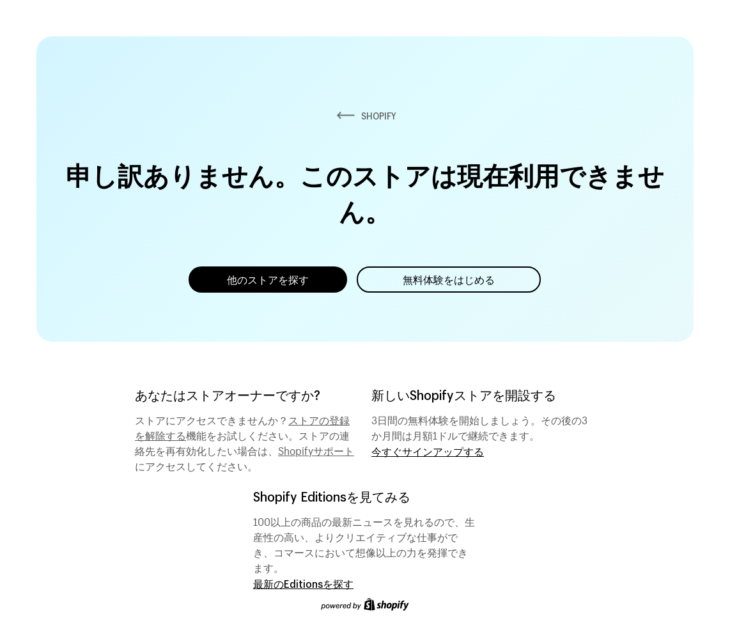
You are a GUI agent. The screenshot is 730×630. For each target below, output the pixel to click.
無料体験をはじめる (449, 279)
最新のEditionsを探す (303, 583)
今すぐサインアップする (427, 451)
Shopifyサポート (316, 449)
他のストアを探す (268, 279)
